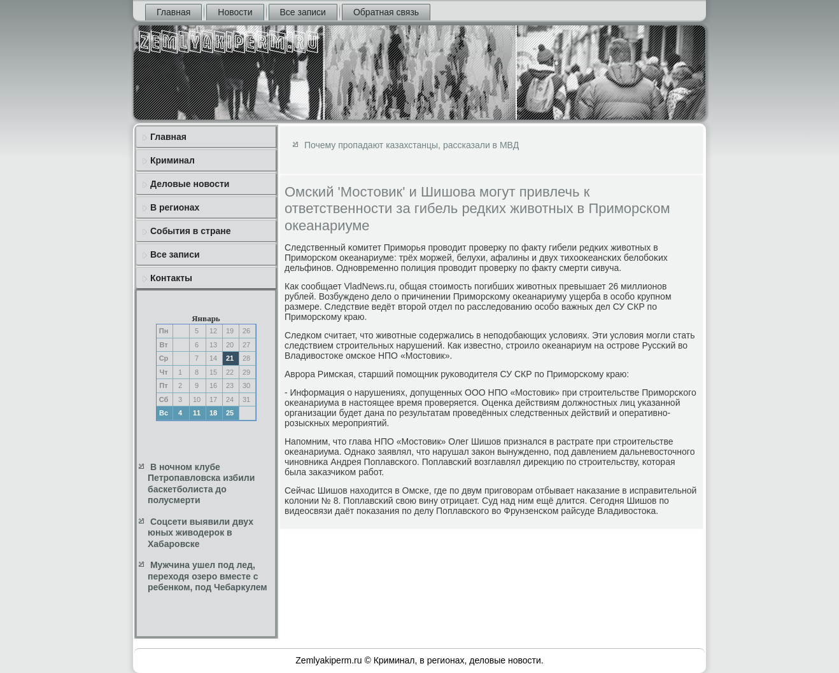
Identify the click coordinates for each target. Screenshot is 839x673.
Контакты (171, 278)
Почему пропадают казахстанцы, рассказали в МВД (411, 145)
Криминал (172, 160)
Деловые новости (189, 184)
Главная (173, 12)
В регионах (174, 207)
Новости (235, 12)
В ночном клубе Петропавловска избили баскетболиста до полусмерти (201, 484)
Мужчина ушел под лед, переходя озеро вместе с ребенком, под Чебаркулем (207, 576)
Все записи (303, 12)
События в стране (190, 231)
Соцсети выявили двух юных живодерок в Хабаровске (200, 533)
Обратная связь (386, 12)
